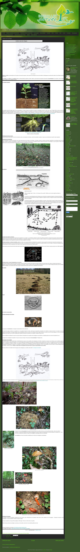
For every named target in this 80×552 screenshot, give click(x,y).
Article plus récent (6, 540)
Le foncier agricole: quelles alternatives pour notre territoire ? (74, 82)
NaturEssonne (68, 55)
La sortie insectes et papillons (71, 166)
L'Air (60, 33)
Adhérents (67, 131)
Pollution (67, 176)
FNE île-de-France (69, 162)
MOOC (67, 168)
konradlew (44, 549)
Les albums (68, 33)
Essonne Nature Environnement (71, 47)
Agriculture (68, 134)
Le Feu (64, 33)
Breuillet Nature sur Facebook (71, 44)
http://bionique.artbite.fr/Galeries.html (20, 527)
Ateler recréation (73, 86)
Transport (67, 189)
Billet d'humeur (68, 139)
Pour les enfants (42, 33)
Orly (66, 172)
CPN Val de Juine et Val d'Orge (71, 51)
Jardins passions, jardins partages (73, 76)
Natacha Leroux (38, 530)
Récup (67, 181)
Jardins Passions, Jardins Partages (20, 34)
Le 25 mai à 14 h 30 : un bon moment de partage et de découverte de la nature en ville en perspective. (74, 99)
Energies (67, 153)
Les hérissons (73, 116)
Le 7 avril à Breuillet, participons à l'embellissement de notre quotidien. (74, 93)
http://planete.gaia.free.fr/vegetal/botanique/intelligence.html (33, 132)
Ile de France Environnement (70, 48)
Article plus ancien (60, 540)
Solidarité (67, 185)
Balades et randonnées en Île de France (12, 33)
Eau (66, 147)
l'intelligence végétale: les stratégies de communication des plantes (43, 113)
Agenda (28, 34)
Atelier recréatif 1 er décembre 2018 (74, 104)
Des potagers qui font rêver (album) (74, 68)
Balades (67, 138)
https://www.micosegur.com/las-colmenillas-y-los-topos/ (21, 528)
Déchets (67, 144)
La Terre (56, 33)
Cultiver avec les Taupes (21, 41)
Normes (67, 171)
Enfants (67, 154)
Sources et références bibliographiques (8, 544)
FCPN (67, 61)
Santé (67, 184)
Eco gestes (68, 148)
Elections (67, 149)
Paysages (67, 175)
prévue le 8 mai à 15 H (69, 179)
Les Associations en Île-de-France (7, 34)
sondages (67, 186)
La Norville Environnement (70, 54)
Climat (67, 143)
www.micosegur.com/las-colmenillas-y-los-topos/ (41, 380)
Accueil (3, 33)
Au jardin (48, 33)
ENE (67, 152)
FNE (67, 161)
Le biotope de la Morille (37, 347)
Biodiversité (7, 536)
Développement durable (70, 145)
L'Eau (52, 33)
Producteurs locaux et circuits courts (26, 33)
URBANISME (68, 190)
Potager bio (11, 536)
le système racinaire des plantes (26, 113)
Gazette (67, 163)
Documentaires (74, 33)
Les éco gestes (36, 33)
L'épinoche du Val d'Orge (70, 49)
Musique (67, 170)
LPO (67, 62)
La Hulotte (67, 60)
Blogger (51, 549)
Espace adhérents (34, 34)
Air (66, 135)
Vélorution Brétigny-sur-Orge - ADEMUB (74, 124)
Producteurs (68, 180)
